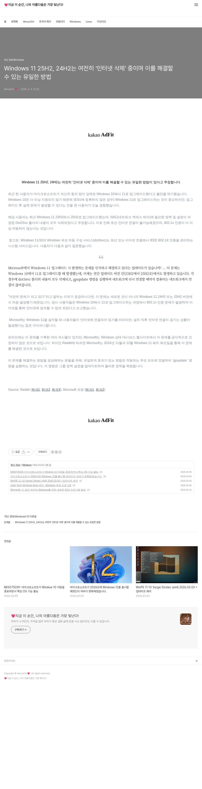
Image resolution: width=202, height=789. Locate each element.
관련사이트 (9, 764)
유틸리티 (60, 21)
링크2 (46, 405)
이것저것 (101, 21)
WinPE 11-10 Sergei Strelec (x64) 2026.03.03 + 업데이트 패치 (44, 584)
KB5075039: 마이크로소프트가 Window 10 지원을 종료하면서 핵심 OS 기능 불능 (54, 575)
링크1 (36, 405)
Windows (75, 21)
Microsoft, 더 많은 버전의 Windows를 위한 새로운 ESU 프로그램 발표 (48, 593)
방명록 (14, 21)
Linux (89, 21)
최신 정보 (15, 569)
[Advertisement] (101, 157)
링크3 (56, 405)
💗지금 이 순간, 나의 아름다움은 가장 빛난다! (33, 5)
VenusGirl (28, 21)
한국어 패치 (45, 21)
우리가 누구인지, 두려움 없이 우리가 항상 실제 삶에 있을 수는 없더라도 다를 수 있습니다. (60, 725)
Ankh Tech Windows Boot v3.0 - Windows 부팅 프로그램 (40, 589)
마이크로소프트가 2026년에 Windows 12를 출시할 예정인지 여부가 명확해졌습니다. (56, 580)
